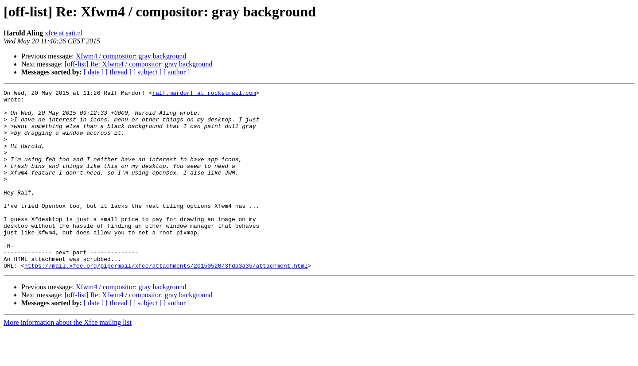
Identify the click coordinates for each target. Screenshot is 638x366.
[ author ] (176, 72)
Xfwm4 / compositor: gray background (131, 56)
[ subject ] (147, 72)
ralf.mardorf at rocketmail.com (204, 94)
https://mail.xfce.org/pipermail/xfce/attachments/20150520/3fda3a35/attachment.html (166, 301)
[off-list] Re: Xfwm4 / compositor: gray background (139, 64)
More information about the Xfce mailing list (68, 358)
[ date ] (94, 72)
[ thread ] (118, 72)
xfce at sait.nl (64, 33)
